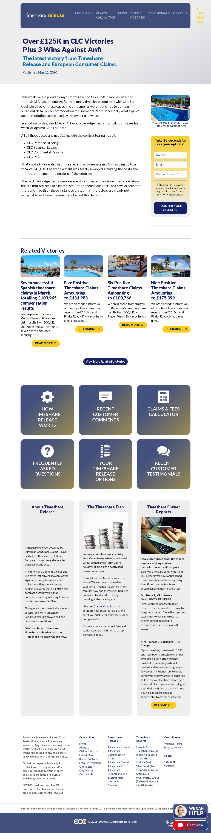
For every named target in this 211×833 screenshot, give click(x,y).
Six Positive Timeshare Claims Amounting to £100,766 (125, 290)
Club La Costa (56, 128)
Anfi (111, 164)
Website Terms (173, 743)
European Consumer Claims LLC (84, 808)
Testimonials (159, 13)
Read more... (163, 705)
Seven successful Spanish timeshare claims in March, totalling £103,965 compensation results (39, 295)
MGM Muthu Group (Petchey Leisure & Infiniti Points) (147, 781)
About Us (85, 747)
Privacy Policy (176, 194)
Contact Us (86, 774)
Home (82, 743)
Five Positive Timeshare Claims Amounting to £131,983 (81, 290)
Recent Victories (137, 15)
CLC (37, 102)
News (122, 13)
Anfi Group (142, 773)
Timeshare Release (119, 747)
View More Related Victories (105, 361)
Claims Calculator (105, 15)
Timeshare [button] (82, 13)
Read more (46, 343)
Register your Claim (170, 208)
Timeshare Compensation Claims (116, 754)
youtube (169, 765)
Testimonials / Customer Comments (116, 781)
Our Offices (86, 770)
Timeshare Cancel (118, 762)
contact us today (93, 634)
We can (196, 811)
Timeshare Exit (117, 766)
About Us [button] (180, 13)
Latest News (86, 755)
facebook (170, 761)
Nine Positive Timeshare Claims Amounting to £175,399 (168, 290)
